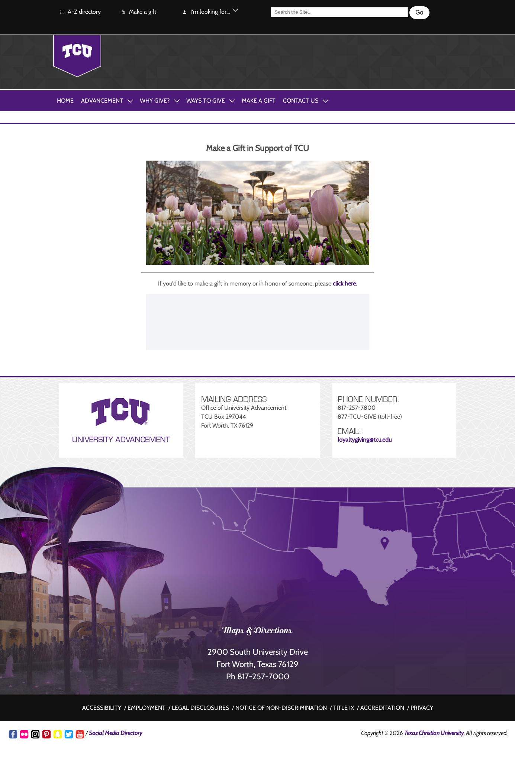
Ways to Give (205, 100)
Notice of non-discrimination (281, 707)
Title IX (343, 707)
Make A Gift (259, 100)
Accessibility (101, 707)
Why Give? (155, 100)
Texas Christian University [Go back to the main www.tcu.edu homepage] (434, 733)
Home (65, 100)
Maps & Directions (257, 631)
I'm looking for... (206, 12)
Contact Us (300, 100)
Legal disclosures (200, 707)
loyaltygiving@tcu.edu (365, 439)
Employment (146, 707)
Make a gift (138, 12)
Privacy (422, 707)
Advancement (102, 100)
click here (344, 283)
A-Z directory (80, 12)
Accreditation (382, 707)
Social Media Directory (115, 733)
